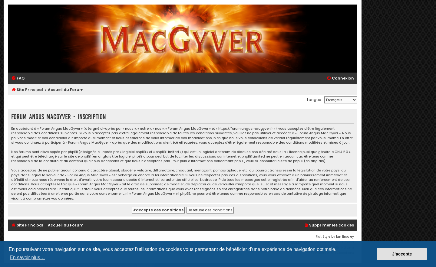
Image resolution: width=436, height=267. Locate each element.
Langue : (315, 99)
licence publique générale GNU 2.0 (318, 152)
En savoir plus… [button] (27, 257)
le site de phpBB (77, 156)
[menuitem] (18, 78)
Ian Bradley (345, 236)
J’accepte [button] (402, 254)
